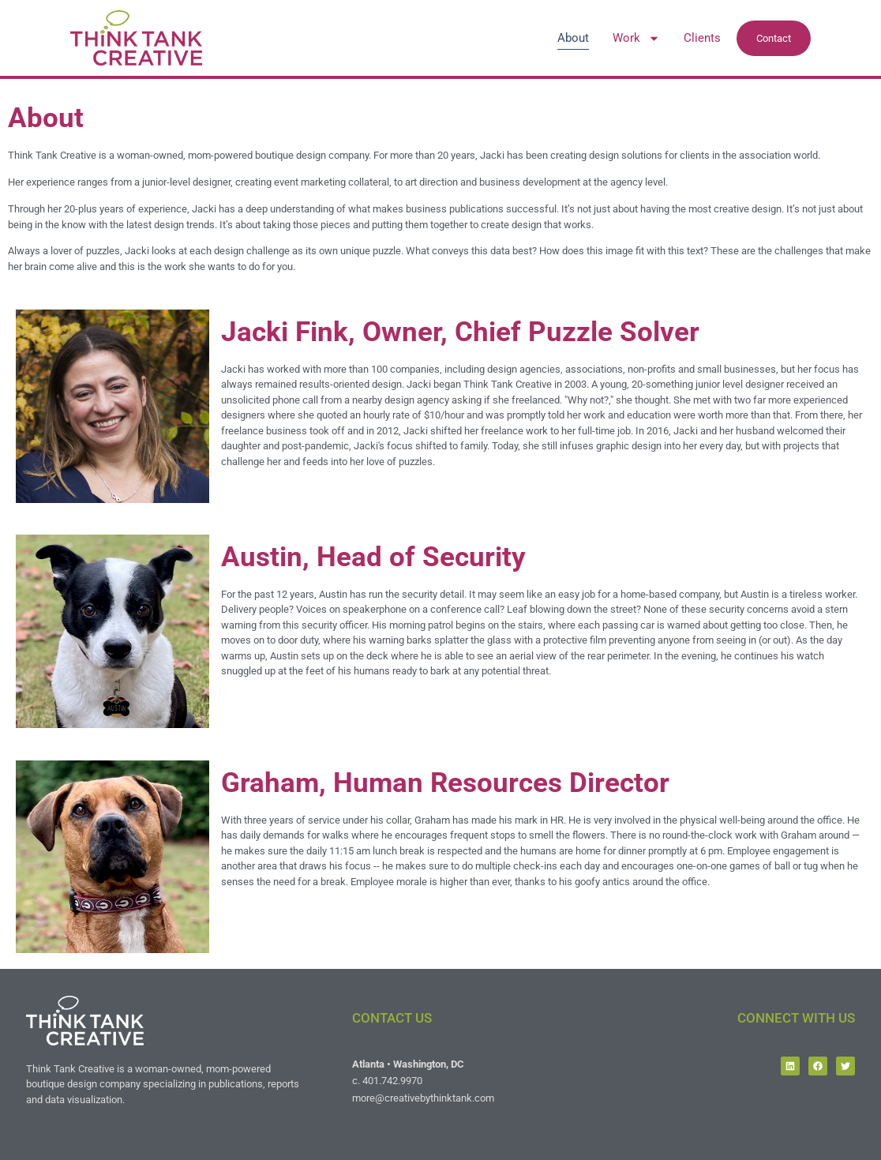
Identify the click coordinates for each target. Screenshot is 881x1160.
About (573, 38)
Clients (702, 38)
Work (636, 38)
